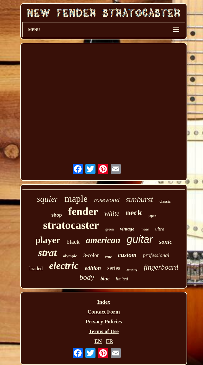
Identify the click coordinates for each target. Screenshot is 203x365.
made (145, 229)
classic (164, 201)
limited (122, 279)
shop (56, 215)
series (113, 268)
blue (105, 278)
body (86, 277)
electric (63, 265)
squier (47, 199)
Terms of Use (104, 331)
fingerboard (161, 267)
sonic (165, 241)
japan (152, 216)
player (47, 240)
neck (134, 212)
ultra (159, 228)
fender (83, 211)
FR (109, 341)
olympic (70, 256)
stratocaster (71, 225)
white (112, 213)
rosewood (107, 200)
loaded (36, 268)
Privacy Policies (104, 322)
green (109, 229)
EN (98, 341)
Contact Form (104, 312)
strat (47, 252)
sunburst (139, 199)
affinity (131, 270)
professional (156, 255)
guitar (140, 239)
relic (108, 257)
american (103, 240)
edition (93, 268)
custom (127, 254)
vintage (127, 228)
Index (103, 302)
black (73, 241)
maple (76, 198)
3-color (91, 255)
